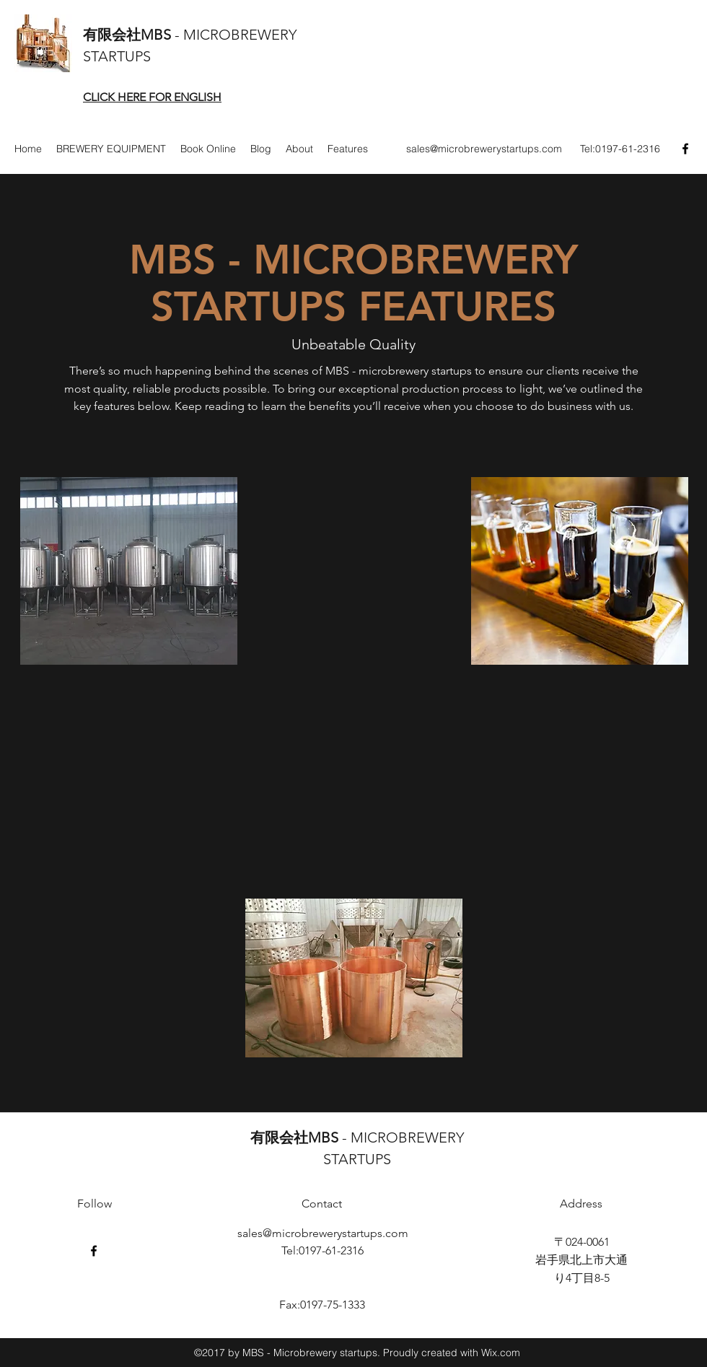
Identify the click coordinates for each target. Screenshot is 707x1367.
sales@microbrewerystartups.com (484, 148)
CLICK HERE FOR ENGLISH (152, 97)
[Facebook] (685, 148)
